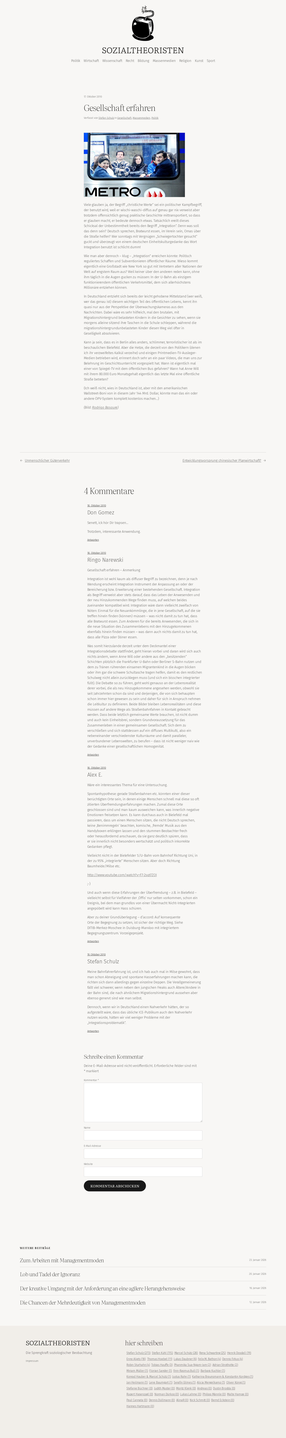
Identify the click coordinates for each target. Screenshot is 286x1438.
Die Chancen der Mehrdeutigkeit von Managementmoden (82, 1302)
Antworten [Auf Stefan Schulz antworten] (93, 1031)
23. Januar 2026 (257, 1260)
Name (87, 1127)
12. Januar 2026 (257, 1302)
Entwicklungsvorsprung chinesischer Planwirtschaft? (222, 460)
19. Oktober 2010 (96, 954)
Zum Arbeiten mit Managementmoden (62, 1260)
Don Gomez (100, 512)
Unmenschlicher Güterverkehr (47, 460)
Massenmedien (141, 118)
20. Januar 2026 (257, 1273)
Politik (155, 118)
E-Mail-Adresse (92, 1145)
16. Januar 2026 (257, 1288)
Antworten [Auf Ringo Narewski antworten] (93, 754)
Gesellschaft (124, 118)
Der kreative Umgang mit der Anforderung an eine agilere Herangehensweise (102, 1288)
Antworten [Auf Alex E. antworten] (93, 941)
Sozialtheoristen (143, 50)
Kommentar (91, 1080)
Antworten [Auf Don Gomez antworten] (93, 540)
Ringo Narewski (105, 560)
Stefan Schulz (106, 118)
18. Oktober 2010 (96, 505)
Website (88, 1164)
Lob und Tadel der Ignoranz (50, 1274)
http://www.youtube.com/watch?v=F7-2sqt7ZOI (122, 875)
